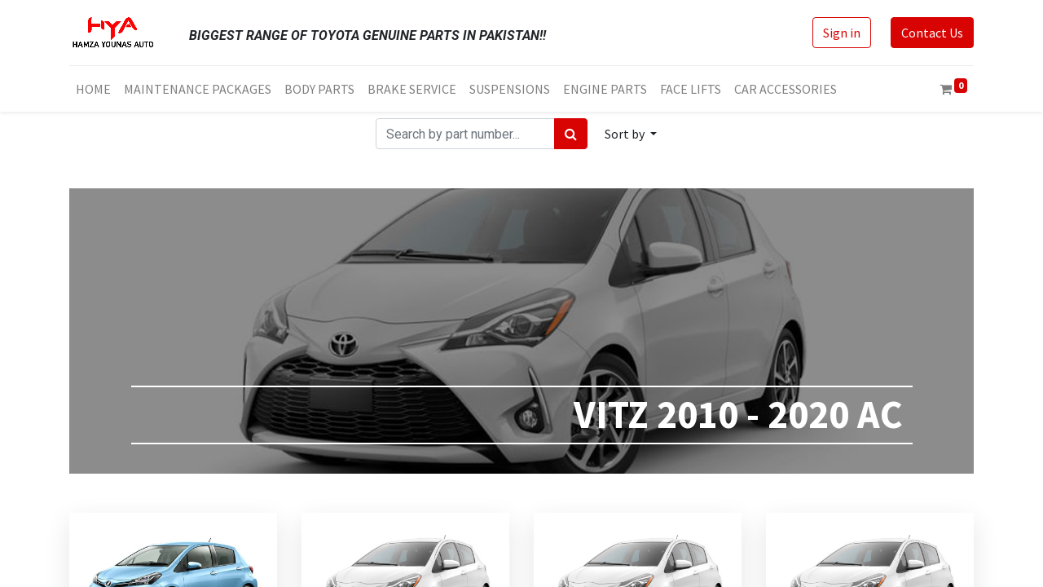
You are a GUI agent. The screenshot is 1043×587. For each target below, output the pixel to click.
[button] (630, 133)
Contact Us (932, 32)
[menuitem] (93, 89)
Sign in (841, 32)
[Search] (571, 133)
